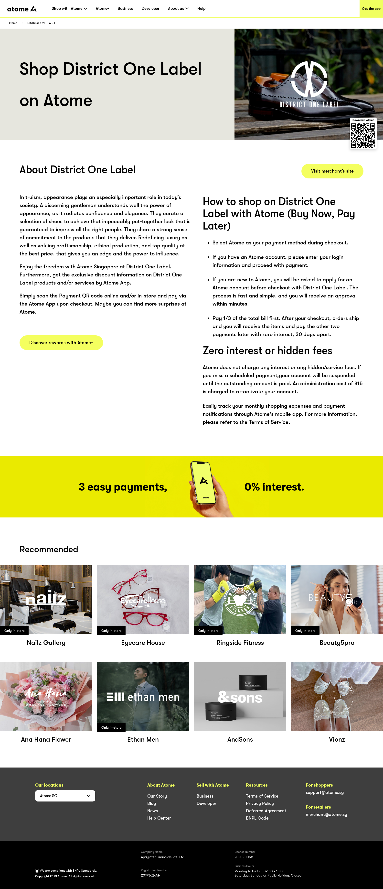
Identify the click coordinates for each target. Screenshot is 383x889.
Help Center (159, 818)
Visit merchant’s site (332, 171)
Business (125, 8)
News (152, 810)
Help (201, 8)
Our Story (157, 796)
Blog (151, 803)
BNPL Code (257, 818)
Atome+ (102, 8)
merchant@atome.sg (326, 814)
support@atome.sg (325, 792)
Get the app (371, 9)
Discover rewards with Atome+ (61, 342)
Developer (151, 8)
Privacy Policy (260, 803)
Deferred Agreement (266, 810)
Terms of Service (262, 796)
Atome (13, 23)
